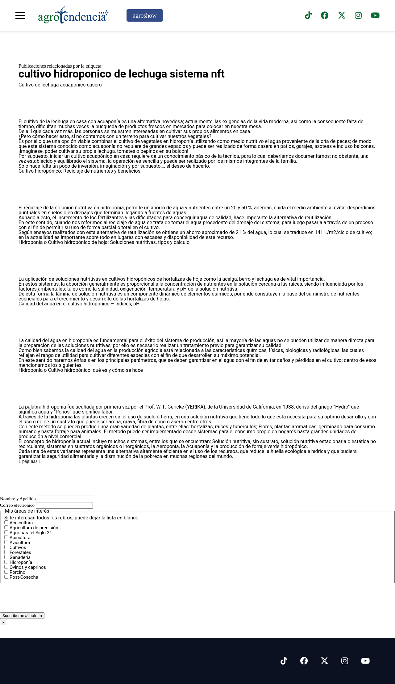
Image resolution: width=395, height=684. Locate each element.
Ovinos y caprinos (28, 567)
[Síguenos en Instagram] (344, 661)
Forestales (20, 552)
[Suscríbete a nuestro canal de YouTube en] (375, 15)
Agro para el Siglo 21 (31, 532)
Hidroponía (21, 562)
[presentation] (47, 600)
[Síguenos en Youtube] (365, 661)
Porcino (17, 572)
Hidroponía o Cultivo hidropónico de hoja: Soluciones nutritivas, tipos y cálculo (104, 242)
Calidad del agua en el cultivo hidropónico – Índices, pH (79, 304)
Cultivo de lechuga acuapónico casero (60, 85)
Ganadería (20, 557)
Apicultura (20, 537)
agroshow (145, 15)
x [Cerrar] (3, 622)
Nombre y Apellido (18, 498)
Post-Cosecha (24, 577)
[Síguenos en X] (342, 15)
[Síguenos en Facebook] (325, 15)
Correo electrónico (17, 505)
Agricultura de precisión (34, 528)
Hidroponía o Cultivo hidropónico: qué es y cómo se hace (81, 370)
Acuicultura (21, 523)
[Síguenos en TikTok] (308, 15)
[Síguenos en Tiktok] (284, 661)
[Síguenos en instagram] (358, 15)
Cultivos (18, 547)
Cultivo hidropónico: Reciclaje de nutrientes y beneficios (79, 171)
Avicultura (20, 542)
